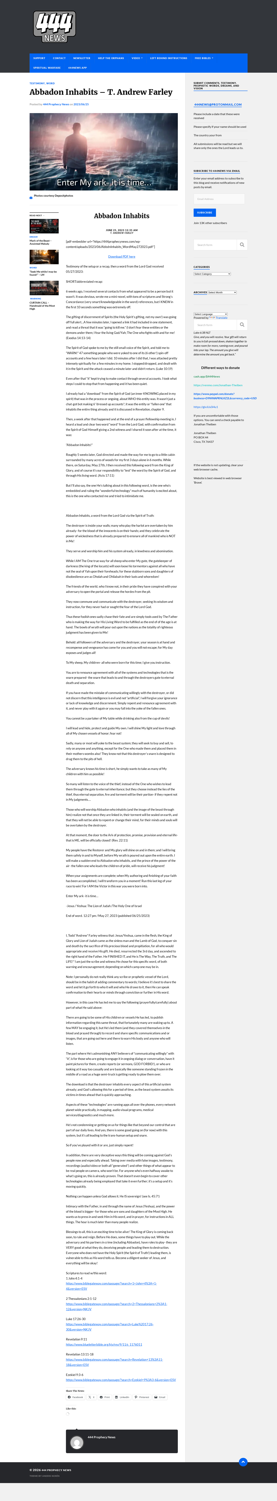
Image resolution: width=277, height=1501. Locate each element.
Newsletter (81, 58)
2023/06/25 (81, 104)
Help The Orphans (111, 58)
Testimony (38, 83)
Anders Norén (51, 1475)
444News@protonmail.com (218, 104)
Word (51, 83)
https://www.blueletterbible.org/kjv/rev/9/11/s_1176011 (104, 1344)
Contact (59, 58)
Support (39, 58)
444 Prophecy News (56, 104)
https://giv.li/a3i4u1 (206, 407)
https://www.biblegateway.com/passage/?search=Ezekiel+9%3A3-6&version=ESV (121, 1380)
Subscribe (204, 212)
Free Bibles (203, 58)
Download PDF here (121, 256)
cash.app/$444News (207, 376)
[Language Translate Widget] (211, 314)
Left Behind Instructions (168, 58)
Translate (218, 317)
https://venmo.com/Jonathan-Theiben (218, 385)
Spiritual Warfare (47, 67)
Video (136, 58)
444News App (77, 67)
